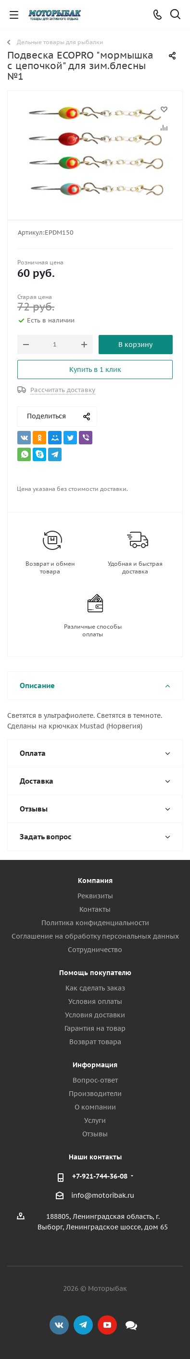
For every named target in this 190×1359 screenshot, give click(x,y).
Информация (95, 1065)
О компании (95, 1107)
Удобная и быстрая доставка (135, 567)
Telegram (83, 1325)
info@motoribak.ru (102, 1195)
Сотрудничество (95, 949)
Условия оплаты (95, 1001)
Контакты (95, 909)
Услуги (95, 1120)
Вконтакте (59, 1325)
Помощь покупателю (95, 972)
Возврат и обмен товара (50, 567)
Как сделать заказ (95, 988)
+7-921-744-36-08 (99, 1176)
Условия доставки (95, 1015)
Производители (95, 1093)
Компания (95, 880)
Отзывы (95, 1134)
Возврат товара (95, 1041)
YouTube (107, 1325)
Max (131, 1325)
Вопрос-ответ (95, 1080)
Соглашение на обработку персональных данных (95, 936)
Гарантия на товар (95, 1028)
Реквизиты (95, 896)
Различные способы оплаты (93, 630)
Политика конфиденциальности (95, 922)
